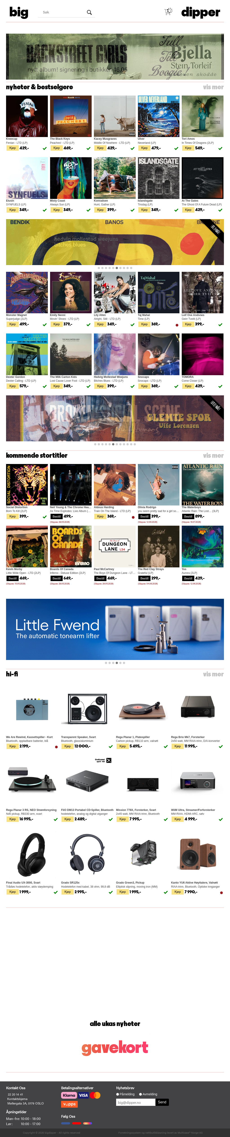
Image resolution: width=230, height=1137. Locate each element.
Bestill (57, 516)
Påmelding (127, 1094)
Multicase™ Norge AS (190, 1132)
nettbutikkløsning (155, 1132)
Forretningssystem (129, 1132)
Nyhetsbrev (125, 1087)
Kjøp (12, 147)
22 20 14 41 (15, 1094)
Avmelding (150, 1094)
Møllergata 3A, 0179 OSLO (25, 1103)
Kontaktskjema (17, 1098)
